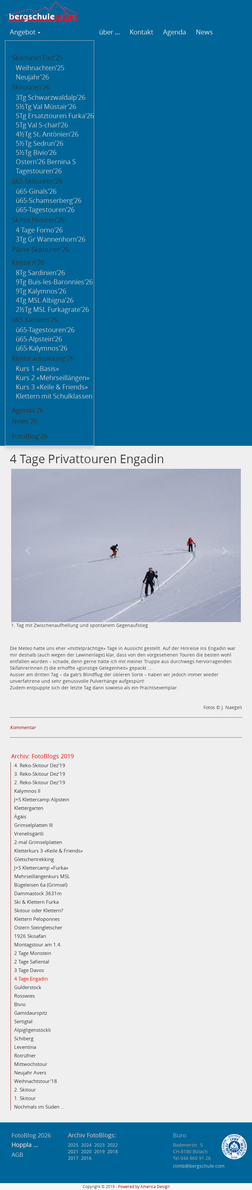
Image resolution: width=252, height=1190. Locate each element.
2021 (73, 1151)
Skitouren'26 (31, 87)
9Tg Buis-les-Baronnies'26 (54, 281)
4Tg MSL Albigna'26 (45, 300)
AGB (17, 1154)
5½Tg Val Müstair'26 (46, 106)
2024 (86, 1145)
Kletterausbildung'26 (43, 358)
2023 (99, 1145)
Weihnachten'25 (40, 67)
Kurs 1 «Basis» (37, 368)
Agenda (174, 32)
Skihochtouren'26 (38, 219)
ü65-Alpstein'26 (39, 339)
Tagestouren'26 (39, 170)
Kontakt (141, 32)
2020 (86, 1151)
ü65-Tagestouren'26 (45, 209)
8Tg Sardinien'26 (40, 272)
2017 (73, 1158)
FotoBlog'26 (29, 436)
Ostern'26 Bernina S (46, 161)
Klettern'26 (28, 262)
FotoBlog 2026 (30, 1135)
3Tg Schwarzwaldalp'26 (50, 97)
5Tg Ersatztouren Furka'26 (55, 115)
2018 (112, 1151)
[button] (28, 550)
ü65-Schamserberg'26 (48, 200)
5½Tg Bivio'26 (36, 152)
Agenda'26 (27, 410)
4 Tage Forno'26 (39, 230)
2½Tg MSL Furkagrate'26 (52, 309)
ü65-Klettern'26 (34, 319)
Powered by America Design (144, 1186)
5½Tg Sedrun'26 (39, 143)
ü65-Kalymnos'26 (41, 348)
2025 (73, 1145)
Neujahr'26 (32, 77)
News (204, 32)
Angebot (25, 32)
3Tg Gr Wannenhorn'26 (50, 239)
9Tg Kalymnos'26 (41, 291)
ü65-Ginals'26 (36, 191)
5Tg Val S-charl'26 (42, 124)
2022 (112, 1145)
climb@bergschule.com (198, 1166)
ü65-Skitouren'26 (37, 181)
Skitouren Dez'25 (37, 57)
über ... (109, 32)
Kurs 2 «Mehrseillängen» (53, 377)
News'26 (24, 421)
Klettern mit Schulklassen (54, 396)
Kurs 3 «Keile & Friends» (52, 386)
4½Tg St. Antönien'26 (47, 134)
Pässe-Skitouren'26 (40, 249)
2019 (99, 1151)
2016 (86, 1158)
